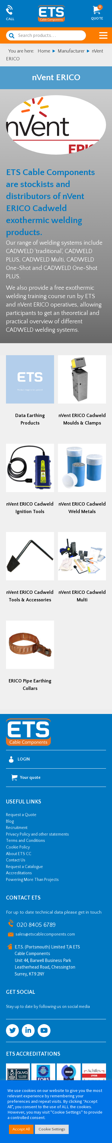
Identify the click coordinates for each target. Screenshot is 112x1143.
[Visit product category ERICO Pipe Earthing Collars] (30, 658)
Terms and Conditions (25, 840)
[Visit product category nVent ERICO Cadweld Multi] (82, 569)
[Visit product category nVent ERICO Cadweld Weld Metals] (82, 481)
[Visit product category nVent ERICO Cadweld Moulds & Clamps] (82, 392)
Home (44, 51)
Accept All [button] (21, 1129)
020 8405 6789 (36, 925)
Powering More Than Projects (32, 879)
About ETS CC (18, 853)
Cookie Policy (18, 847)
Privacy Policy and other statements (37, 834)
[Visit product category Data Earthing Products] (30, 392)
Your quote (26, 778)
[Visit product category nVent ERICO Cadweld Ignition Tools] (30, 481)
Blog (10, 821)
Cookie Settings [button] (52, 1129)
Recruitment (16, 827)
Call (10, 19)
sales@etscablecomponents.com (45, 934)
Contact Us (15, 860)
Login (19, 759)
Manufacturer (71, 51)
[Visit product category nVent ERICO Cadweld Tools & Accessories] (30, 569)
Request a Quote (21, 814)
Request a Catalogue (24, 866)
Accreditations (19, 873)
